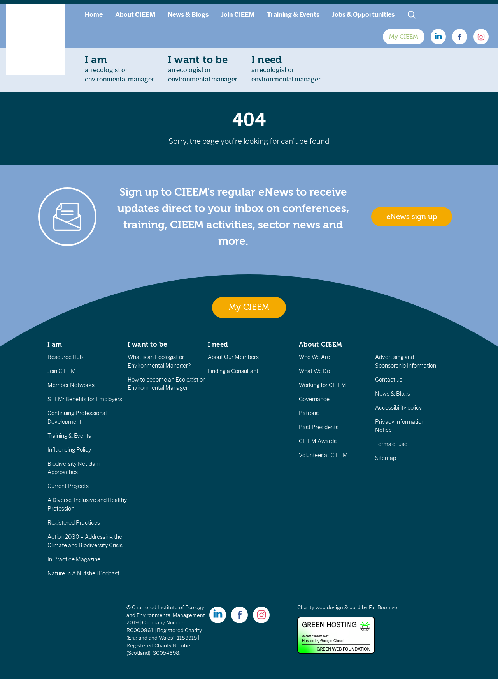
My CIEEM (403, 36)
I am (54, 344)
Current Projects (68, 486)
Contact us (388, 379)
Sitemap (385, 458)
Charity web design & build (329, 607)
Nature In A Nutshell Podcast (83, 573)
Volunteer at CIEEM (323, 455)
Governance (314, 399)
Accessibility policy (398, 407)
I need (218, 344)
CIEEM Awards (318, 441)
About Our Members (233, 357)
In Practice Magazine (73, 559)
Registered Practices (73, 522)
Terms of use (391, 443)
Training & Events (293, 14)
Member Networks (71, 385)
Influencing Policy (69, 449)
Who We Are (314, 357)
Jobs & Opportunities (363, 14)
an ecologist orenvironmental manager (119, 68)
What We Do (314, 371)
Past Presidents (318, 427)
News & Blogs (188, 14)
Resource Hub (65, 357)
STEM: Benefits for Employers (84, 399)
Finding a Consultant (233, 371)
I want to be (147, 344)
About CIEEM (135, 14)
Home (94, 14)
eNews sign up (411, 216)
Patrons (309, 413)
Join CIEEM (237, 14)
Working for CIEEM (322, 385)
